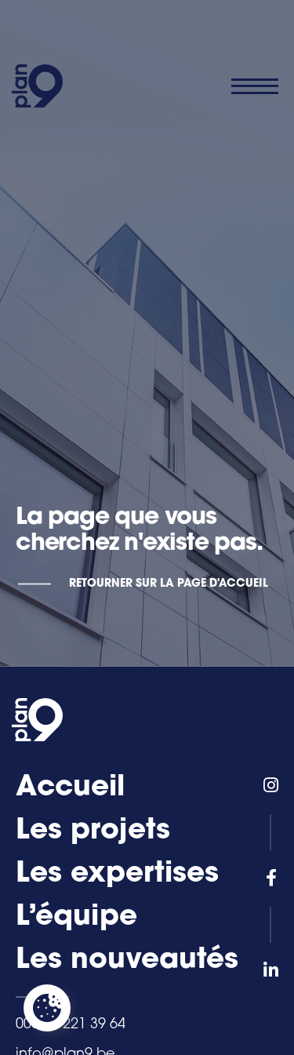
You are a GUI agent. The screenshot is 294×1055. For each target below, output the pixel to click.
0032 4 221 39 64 (70, 1024)
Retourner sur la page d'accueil (168, 584)
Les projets (93, 831)
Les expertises (117, 874)
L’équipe (76, 918)
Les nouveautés (127, 961)
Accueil (70, 788)
